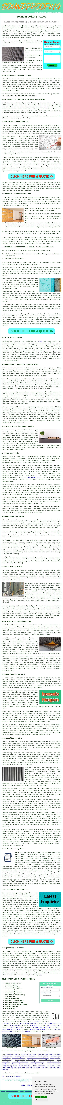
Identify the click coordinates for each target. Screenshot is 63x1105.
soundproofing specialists (21, 351)
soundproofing (49, 28)
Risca (40, 341)
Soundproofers (43, 1054)
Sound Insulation (18, 1058)
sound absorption (19, 638)
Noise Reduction (54, 1064)
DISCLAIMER (57, 12)
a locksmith (6, 1023)
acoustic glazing (43, 570)
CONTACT (50, 12)
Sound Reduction (37, 1062)
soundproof (13, 812)
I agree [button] (37, 1096)
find (8, 951)
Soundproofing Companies (25, 1056)
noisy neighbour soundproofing (40, 864)
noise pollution (25, 973)
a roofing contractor (53, 1023)
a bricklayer (25, 1031)
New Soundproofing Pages (12, 1091)
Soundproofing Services (23, 1068)
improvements (6, 1014)
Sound (26, 48)
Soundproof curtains (9, 788)
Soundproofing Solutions (25, 1060)
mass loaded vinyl (34, 477)
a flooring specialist (42, 1027)
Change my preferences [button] (41, 1099)
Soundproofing (7, 341)
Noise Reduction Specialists (38, 1058)
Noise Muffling (55, 1054)
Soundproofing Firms (28, 1054)
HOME (35, 12)
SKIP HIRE (33, 1025)
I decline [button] (44, 1096)
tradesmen (36, 1015)
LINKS (40, 12)
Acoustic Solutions (20, 1062)
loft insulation (53, 1025)
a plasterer (36, 1021)
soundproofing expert (36, 854)
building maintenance (28, 1023)
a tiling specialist (15, 1027)
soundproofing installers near (13, 901)
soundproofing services (17, 885)
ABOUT (45, 12)
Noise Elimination (46, 1060)
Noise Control (50, 1068)
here (40, 975)
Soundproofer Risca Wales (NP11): (15, 26)
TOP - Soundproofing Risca (11, 1076)
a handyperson (15, 1025)
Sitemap (3, 1091)
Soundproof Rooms (12, 1054)
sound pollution (8, 43)
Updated (21, 1091)
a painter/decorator (37, 1029)
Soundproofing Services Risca (18, 979)
